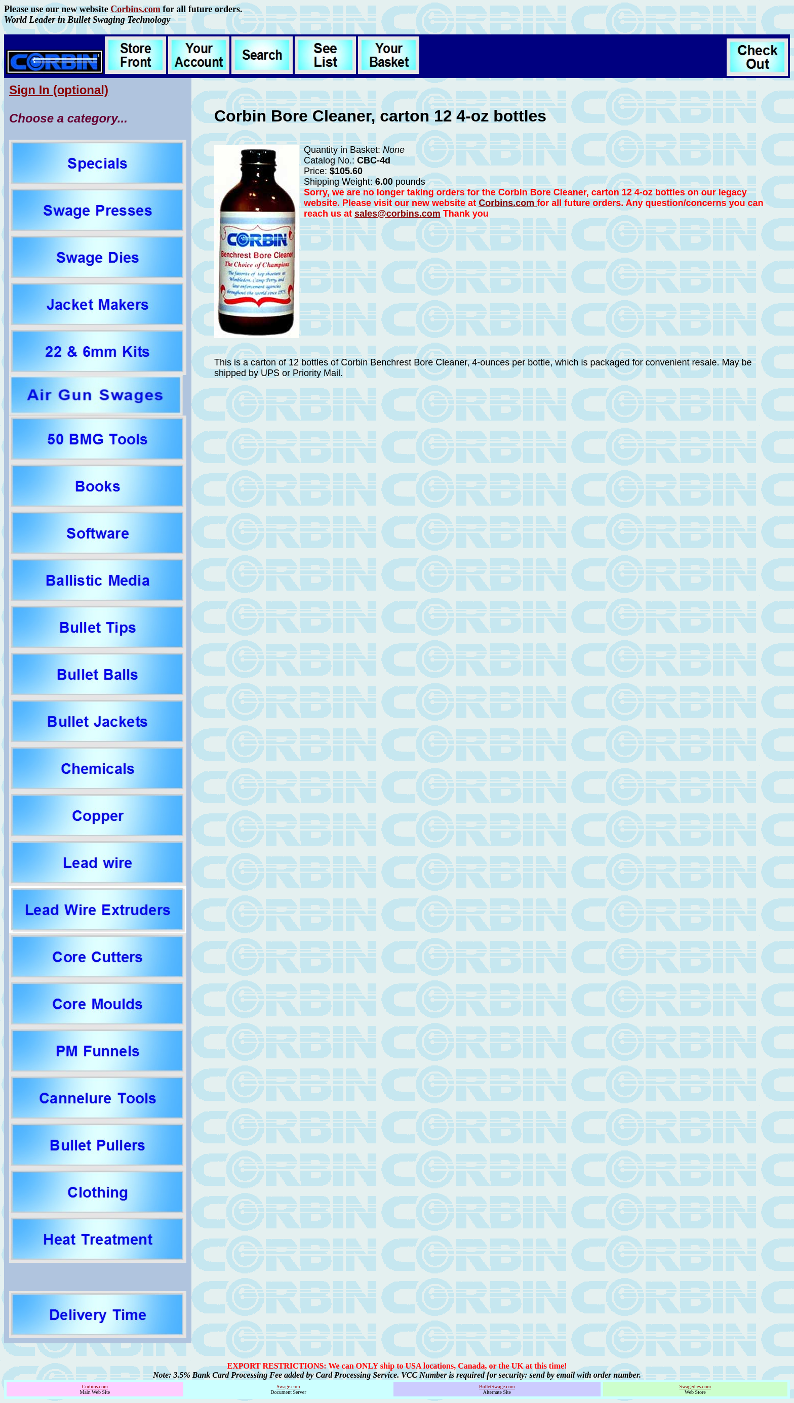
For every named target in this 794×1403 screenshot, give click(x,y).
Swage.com (288, 1386)
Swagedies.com (695, 1386)
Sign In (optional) (58, 90)
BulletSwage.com (497, 1386)
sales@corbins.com (397, 214)
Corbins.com (135, 9)
